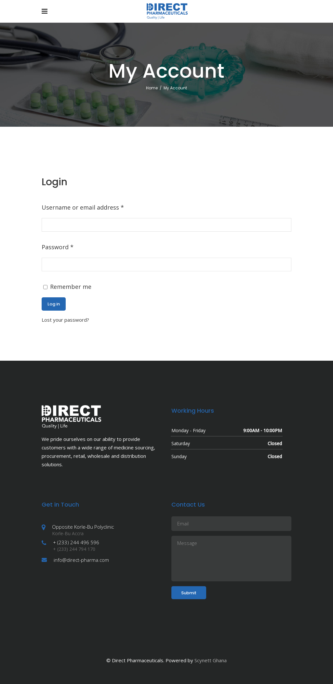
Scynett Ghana (210, 660)
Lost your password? (65, 319)
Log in (53, 304)
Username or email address (83, 207)
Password (57, 247)
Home (152, 88)
